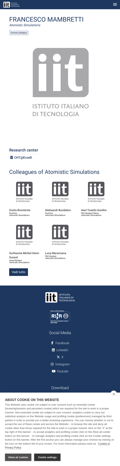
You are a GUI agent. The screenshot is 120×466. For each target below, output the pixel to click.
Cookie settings (47, 457)
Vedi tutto (18, 272)
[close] (113, 394)
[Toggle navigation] (115, 4)
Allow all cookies (18, 457)
